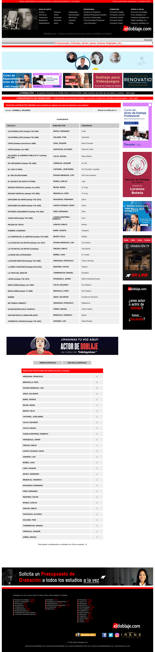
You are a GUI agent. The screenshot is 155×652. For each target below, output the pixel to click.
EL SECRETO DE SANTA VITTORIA (21, 181)
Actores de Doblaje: (21, 600)
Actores (42, 12)
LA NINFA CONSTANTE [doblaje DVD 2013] (25, 267)
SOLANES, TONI (59, 137)
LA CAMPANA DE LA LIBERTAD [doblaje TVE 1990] (28, 237)
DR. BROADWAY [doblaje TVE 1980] (22, 163)
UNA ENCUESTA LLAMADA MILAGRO (23, 315)
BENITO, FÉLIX (59, 236)
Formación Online (116, 23)
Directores (42, 15)
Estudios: (49, 600)
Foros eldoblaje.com (138, 15)
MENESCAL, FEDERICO (62, 315)
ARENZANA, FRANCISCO (63, 261)
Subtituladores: (20, 609)
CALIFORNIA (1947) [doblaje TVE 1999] (23, 137)
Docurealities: (84, 609)
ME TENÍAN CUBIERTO (17, 303)
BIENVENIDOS (31, 1)
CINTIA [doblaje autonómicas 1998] (22, 143)
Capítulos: (82, 616)
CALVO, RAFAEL (60, 156)
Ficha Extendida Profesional (94, 20)
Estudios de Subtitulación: (56, 601)
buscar (148, 39)
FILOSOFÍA (75, 1)
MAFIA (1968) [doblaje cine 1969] (21, 285)
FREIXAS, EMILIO (60, 249)
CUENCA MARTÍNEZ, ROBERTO (35, 434)
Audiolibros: (83, 611)
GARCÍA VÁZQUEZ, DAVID (63, 205)
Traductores (43, 17)
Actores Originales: (21, 601)
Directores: (18, 603)
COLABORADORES (44, 1)
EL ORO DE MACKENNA (17, 175)
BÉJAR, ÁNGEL (59, 187)
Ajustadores (43, 20)
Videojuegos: (83, 618)
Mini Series (73, 17)
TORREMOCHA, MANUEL (63, 273)
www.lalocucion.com (122, 646)
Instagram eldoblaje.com (140, 23)
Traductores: (19, 607)
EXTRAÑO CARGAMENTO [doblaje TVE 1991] (26, 212)
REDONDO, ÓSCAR (61, 267)
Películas (57, 12)
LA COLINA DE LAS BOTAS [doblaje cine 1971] (26, 243)
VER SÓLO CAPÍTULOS (77, 363)
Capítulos (72, 20)
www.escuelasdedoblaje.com (103, 646)
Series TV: (82, 601)
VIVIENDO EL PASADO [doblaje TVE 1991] (24, 321)
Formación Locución (117, 15)
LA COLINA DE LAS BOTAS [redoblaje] (23, 249)
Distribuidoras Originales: (55, 605)
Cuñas (71, 23)
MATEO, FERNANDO (61, 131)
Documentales (74, 15)
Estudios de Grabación (92, 12)
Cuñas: (81, 621)
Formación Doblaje (117, 12)
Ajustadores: (19, 605)
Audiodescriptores (21, 611)
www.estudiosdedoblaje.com (57, 646)
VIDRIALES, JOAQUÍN (62, 163)
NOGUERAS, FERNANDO (63, 199)
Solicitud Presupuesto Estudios (95, 15)
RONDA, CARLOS (60, 181)
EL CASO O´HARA (15, 169)
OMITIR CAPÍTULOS (48, 363)
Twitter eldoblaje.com (139, 20)
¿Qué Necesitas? (90, 23)
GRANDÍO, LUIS (59, 321)
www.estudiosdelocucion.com (80, 646)
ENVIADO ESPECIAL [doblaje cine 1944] (24, 187)
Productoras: (51, 607)
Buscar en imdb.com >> (107, 110)
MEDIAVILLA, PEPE (61, 193)
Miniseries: (83, 614)
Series (56, 15)
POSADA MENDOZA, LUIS (63, 175)
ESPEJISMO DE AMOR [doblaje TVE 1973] (24, 199)
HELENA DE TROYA (16, 225)
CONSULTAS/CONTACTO (61, 1)
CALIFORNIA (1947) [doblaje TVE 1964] (23, 131)
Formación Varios (116, 20)
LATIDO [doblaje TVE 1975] (18, 279)
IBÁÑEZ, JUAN (59, 255)
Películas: (82, 600)
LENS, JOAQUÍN (59, 143)
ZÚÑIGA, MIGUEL (60, 309)
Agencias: (50, 609)
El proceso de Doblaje (139, 12)
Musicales (57, 20)
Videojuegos (73, 12)
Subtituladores (44, 23)
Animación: (83, 605)
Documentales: (84, 607)
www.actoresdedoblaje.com (35, 646)
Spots (56, 23)
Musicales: (83, 603)
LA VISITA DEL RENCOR (17, 273)
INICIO (22, 1)
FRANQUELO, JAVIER (62, 279)
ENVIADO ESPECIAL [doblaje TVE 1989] (24, 193)
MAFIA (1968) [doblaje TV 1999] (20, 291)
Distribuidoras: (51, 603)
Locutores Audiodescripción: (24, 614)
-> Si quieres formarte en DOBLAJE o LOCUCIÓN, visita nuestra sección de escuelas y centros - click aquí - (78, 93)
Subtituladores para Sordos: (24, 612)
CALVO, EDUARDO (60, 285)
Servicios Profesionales (92, 17)
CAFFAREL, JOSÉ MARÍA (63, 169)
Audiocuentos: (84, 612)
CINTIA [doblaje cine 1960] (18, 149)
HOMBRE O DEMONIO (16, 231)
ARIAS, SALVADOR (60, 297)
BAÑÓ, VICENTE (59, 230)
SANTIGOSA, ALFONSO (62, 149)
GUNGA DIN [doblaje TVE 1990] (20, 218)
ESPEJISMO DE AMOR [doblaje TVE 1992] (24, 206)
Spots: (81, 620)
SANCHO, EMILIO (60, 224)
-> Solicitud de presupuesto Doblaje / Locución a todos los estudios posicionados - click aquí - (77, 98)
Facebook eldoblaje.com (140, 17)
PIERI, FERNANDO (60, 211)
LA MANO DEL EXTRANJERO (19, 255)
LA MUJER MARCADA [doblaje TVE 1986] (24, 261)
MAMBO (11, 297)
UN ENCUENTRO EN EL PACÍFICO (21, 309)
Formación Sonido (116, 17)
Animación (58, 17)
